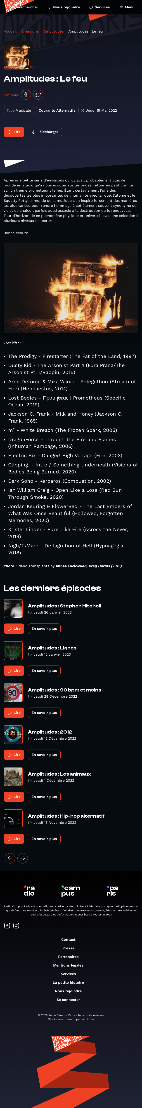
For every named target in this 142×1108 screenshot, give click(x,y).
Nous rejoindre (64, 7)
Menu (127, 7)
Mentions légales (70, 965)
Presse (70, 948)
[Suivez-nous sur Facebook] (7, 926)
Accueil (10, 31)
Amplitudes (53, 31)
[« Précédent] (10, 858)
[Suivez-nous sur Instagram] (16, 926)
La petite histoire (70, 982)
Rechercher (25, 7)
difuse (90, 1019)
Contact (70, 939)
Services (99, 7)
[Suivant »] (23, 858)
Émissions (30, 31)
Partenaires (70, 957)
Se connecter (71, 999)
